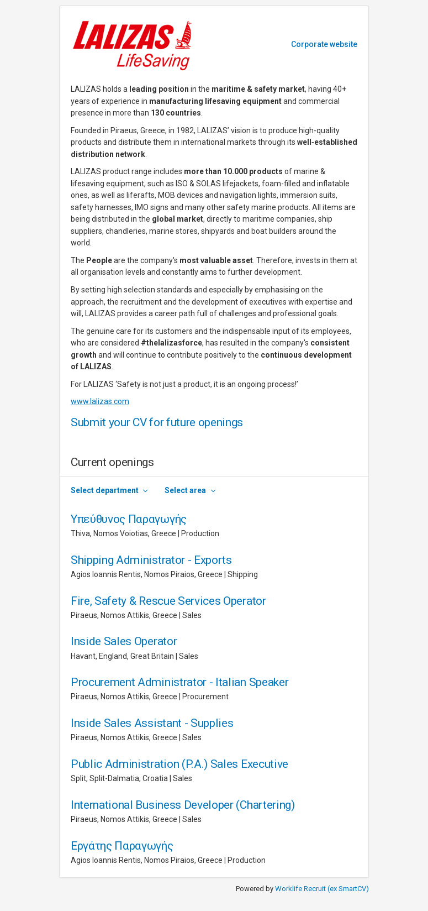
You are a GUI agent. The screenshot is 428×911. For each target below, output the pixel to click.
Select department (105, 490)
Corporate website (324, 44)
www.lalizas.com (100, 401)
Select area (185, 490)
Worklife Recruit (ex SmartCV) (322, 888)
